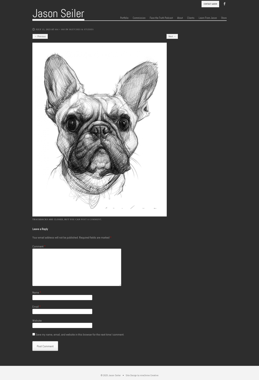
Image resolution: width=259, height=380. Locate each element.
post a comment (91, 219)
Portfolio (124, 18)
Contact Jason (210, 4)
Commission (139, 18)
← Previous (40, 36)
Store (224, 18)
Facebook (225, 3)
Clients (190, 18)
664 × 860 (60, 29)
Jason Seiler (58, 13)
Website (37, 320)
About (180, 18)
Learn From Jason (208, 18)
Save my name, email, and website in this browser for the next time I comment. (80, 334)
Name (36, 292)
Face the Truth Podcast (161, 18)
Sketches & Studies (81, 29)
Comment (39, 246)
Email (36, 306)
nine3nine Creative (149, 375)
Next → (172, 36)
